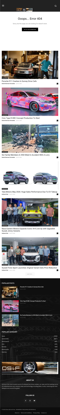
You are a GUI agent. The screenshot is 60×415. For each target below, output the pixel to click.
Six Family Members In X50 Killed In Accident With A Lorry (26, 155)
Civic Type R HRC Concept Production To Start (21, 118)
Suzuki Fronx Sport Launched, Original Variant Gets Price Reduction (29, 268)
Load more (30, 274)
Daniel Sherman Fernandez (8, 83)
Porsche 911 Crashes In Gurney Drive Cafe (19, 81)
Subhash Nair (5, 194)
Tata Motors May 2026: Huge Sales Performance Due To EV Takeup (29, 192)
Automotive (4, 78)
